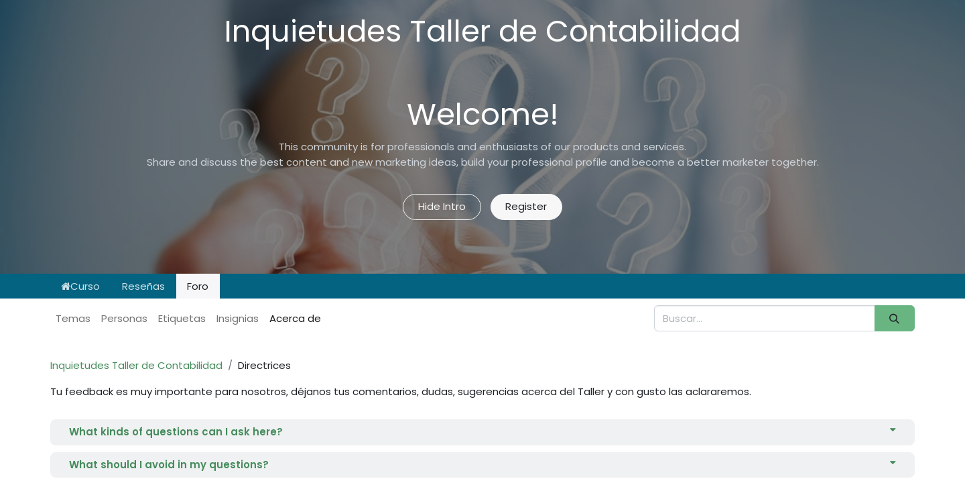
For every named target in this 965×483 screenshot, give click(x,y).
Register (526, 206)
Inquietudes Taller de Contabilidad (136, 365)
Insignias (237, 318)
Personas (124, 318)
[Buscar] (895, 318)
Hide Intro (442, 206)
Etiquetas (182, 318)
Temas (73, 318)
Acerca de (295, 318)
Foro (197, 286)
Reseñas (143, 286)
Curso (80, 286)
